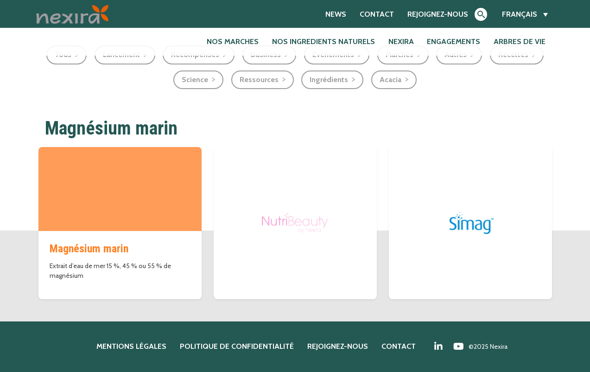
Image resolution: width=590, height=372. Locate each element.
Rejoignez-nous (437, 14)
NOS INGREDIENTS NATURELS (323, 41)
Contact (377, 14)
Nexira (401, 41)
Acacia (390, 79)
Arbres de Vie (520, 41)
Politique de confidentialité (237, 346)
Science (195, 79)
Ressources (259, 79)
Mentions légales (131, 346)
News (335, 14)
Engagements (453, 41)
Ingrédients (329, 79)
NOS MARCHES (233, 41)
